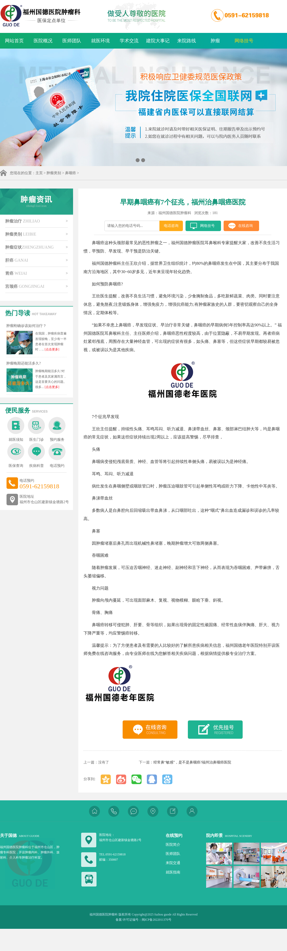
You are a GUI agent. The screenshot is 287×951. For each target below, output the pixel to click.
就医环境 (100, 40)
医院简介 (173, 845)
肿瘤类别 (53, 173)
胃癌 (16, 273)
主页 (39, 173)
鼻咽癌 (70, 173)
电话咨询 (171, 226)
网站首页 (14, 40)
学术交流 (129, 40)
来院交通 (173, 863)
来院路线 (186, 40)
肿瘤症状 (29, 247)
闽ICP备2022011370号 (156, 919)
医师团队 (71, 40)
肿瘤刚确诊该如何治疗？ (26, 326)
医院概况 (43, 40)
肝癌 (16, 260)
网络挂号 (244, 40)
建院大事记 (158, 40)
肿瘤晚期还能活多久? (23, 363)
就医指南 (173, 872)
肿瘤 (215, 40)
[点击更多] (51, 349)
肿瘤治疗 (22, 221)
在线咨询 (245, 226)
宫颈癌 (24, 286)
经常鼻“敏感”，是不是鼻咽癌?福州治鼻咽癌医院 (192, 762)
